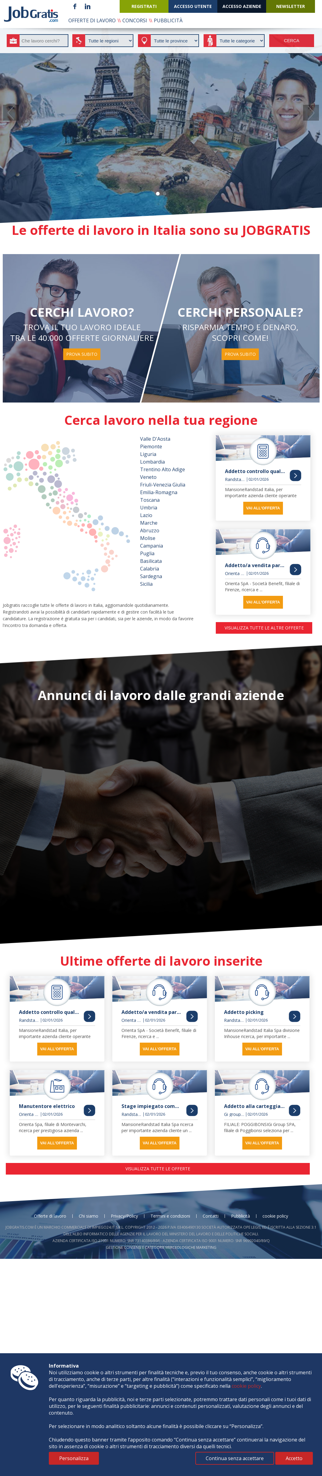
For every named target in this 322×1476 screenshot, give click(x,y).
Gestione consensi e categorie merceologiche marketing (161, 1247)
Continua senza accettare (235, 1458)
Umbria (148, 507)
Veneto (148, 477)
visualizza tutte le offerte (157, 1169)
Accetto (294, 1458)
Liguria (148, 454)
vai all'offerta (263, 508)
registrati (144, 6)
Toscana (150, 500)
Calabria (149, 568)
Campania (151, 545)
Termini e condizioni (170, 1216)
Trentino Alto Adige (162, 469)
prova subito (81, 354)
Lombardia (152, 461)
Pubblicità (240, 1216)
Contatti (211, 1216)
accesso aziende (242, 6)
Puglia (147, 553)
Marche (148, 522)
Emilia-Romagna (158, 492)
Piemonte (151, 446)
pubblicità (168, 20)
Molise (147, 538)
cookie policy (275, 1216)
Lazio (146, 515)
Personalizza (74, 1458)
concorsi (134, 20)
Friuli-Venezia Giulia (162, 484)
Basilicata (151, 561)
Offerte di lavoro (50, 1216)
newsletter (290, 6)
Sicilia (146, 584)
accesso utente (193, 6)
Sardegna (151, 576)
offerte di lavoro (92, 20)
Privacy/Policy (124, 1216)
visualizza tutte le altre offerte (264, 628)
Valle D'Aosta (155, 439)
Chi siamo (88, 1216)
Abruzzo (149, 530)
